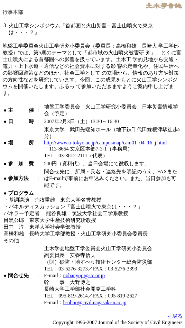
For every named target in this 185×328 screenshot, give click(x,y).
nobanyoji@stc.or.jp (84, 275)
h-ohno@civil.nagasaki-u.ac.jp (94, 302)
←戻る (174, 316)
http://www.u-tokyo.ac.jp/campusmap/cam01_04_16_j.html (105, 142)
